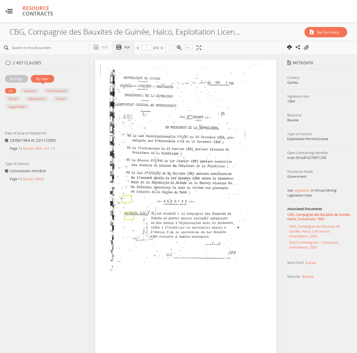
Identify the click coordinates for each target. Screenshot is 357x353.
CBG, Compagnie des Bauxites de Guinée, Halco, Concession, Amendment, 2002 (314, 231)
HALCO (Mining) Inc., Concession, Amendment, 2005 (314, 244)
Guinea (310, 262)
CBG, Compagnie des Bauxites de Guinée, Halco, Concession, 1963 (318, 216)
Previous (138, 49)
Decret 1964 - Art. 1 (38, 148)
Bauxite (308, 276)
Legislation (302, 190)
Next (161, 49)
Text (104, 47)
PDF (127, 47)
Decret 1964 (32, 179)
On (306, 47)
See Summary (328, 32)
